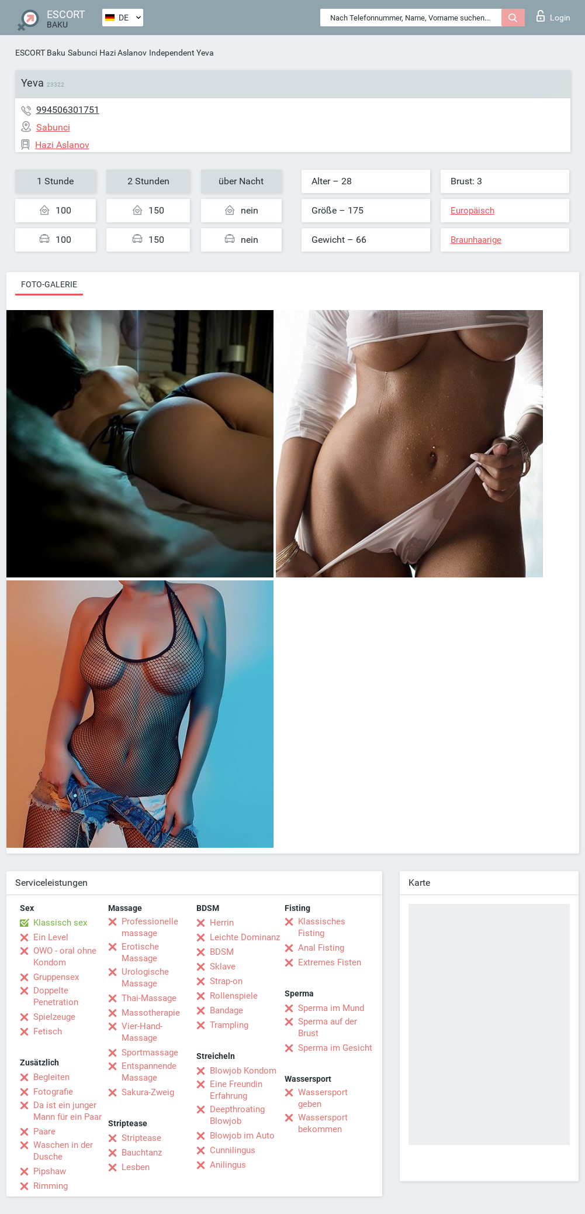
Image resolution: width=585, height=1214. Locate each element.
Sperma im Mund (331, 1008)
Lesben (136, 1167)
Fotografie (53, 1091)
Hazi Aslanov (123, 52)
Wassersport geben (323, 1098)
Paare (44, 1131)
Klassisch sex (60, 922)
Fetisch (47, 1031)
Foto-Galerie (49, 284)
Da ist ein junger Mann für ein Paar (67, 1111)
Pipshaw (49, 1171)
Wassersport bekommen (323, 1123)
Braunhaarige (476, 240)
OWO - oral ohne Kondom (64, 956)
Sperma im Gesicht (335, 1048)
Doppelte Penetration (55, 996)
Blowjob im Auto (242, 1135)
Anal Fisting (321, 948)
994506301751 (67, 109)
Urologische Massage (145, 978)
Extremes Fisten (329, 962)
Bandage (226, 1010)
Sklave (223, 966)
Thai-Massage (149, 998)
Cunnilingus (232, 1150)
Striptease (141, 1138)
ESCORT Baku (40, 52)
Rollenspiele (234, 996)
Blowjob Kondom (243, 1070)
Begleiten (51, 1077)
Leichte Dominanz (245, 937)
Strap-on (226, 981)
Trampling (229, 1025)
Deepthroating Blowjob (237, 1115)
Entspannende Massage (149, 1072)
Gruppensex (56, 977)
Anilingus (228, 1165)
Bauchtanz (142, 1152)
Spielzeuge (54, 1017)
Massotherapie (151, 1012)
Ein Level (50, 937)
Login (553, 15)
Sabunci (82, 52)
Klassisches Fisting (321, 927)
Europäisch (472, 210)
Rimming (50, 1186)
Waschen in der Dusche (63, 1151)
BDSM (222, 952)
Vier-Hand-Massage (142, 1032)
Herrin (222, 922)
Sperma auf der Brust (327, 1027)
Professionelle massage (150, 927)
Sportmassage (150, 1052)
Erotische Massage (140, 952)
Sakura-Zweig (148, 1092)
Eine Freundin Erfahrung (236, 1090)
